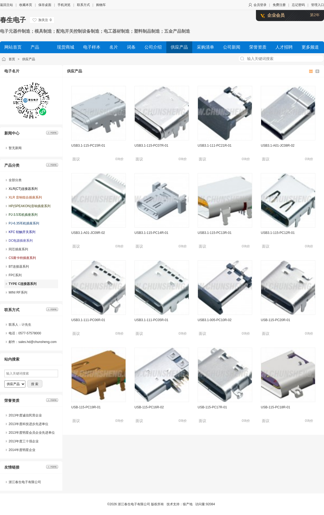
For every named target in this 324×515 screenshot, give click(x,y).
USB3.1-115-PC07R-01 (151, 145)
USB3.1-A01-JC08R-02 (278, 145)
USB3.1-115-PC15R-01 (88, 145)
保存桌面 (44, 5)
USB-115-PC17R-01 (212, 407)
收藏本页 (25, 5)
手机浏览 (64, 5)
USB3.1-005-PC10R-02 (214, 320)
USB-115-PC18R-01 (275, 407)
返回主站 (6, 5)
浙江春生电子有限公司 (25, 482)
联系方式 (83, 5)
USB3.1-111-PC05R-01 (151, 320)
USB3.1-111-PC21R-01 (214, 145)
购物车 (101, 5)
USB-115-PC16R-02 (149, 407)
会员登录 (260, 5)
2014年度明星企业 (22, 450)
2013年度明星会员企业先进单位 (32, 433)
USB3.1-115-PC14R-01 (151, 233)
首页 (12, 59)
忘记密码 (298, 5)
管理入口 (317, 5)
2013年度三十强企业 (24, 441)
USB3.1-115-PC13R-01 (214, 233)
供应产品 (28, 59)
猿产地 (188, 504)
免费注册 (279, 5)
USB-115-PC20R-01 (275, 320)
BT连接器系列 (19, 266)
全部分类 (15, 180)
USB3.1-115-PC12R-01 (278, 233)
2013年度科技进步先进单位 (28, 424)
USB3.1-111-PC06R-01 (88, 320)
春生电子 (13, 19)
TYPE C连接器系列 (22, 284)
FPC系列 (15, 275)
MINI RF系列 (18, 292)
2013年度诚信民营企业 (25, 415)
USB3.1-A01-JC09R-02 (88, 233)
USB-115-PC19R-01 (86, 407)
